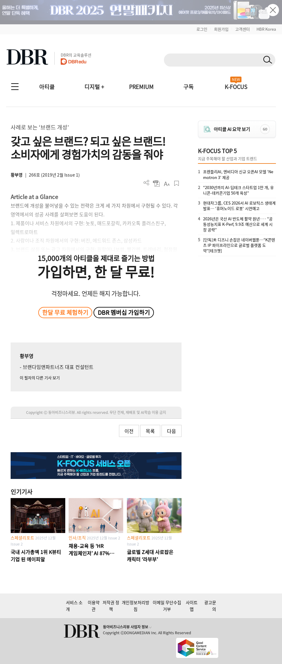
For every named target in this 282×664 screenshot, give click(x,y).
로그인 (201, 29)
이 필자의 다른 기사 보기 (40, 377)
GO (265, 129)
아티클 (47, 87)
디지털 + (94, 87)
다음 (171, 431)
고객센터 (242, 29)
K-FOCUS (236, 87)
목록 (150, 431)
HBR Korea (266, 29)
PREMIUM (141, 87)
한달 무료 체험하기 (65, 312)
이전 (129, 431)
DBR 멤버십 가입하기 (124, 312)
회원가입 (221, 29)
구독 (188, 87)
